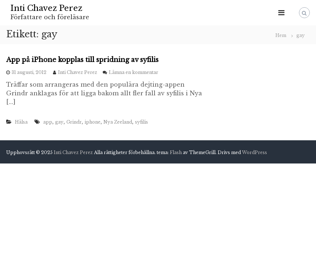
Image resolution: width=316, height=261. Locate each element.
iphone (92, 122)
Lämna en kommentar (133, 72)
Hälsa (21, 122)
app (47, 122)
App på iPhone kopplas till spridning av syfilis (82, 60)
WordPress (254, 152)
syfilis (141, 122)
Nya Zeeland (117, 122)
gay (59, 122)
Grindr (74, 122)
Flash (176, 152)
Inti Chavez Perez (46, 8)
